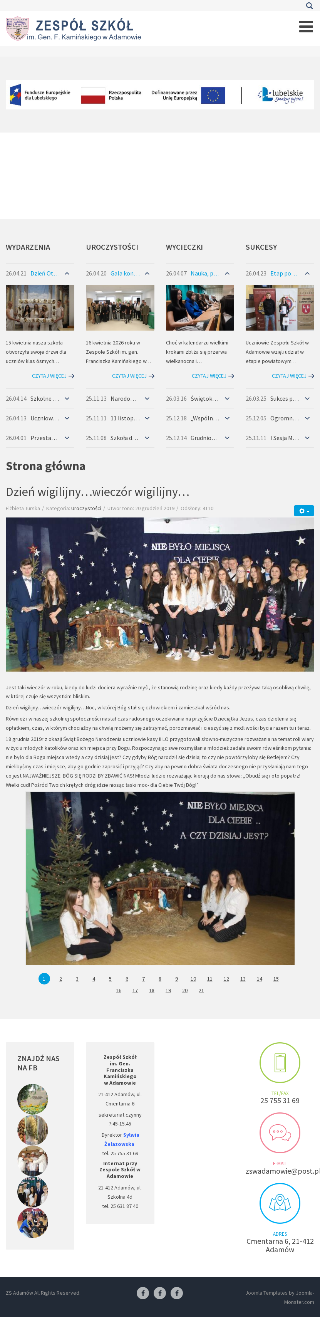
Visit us (280, 1203)
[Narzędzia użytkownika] (304, 510)
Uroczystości (86, 508)
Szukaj (309, 5)
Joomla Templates (266, 1292)
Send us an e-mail (280, 1132)
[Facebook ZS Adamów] (143, 1293)
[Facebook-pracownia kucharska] (177, 1293)
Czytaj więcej (49, 375)
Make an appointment (280, 1062)
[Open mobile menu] (306, 26)
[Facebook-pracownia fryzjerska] (160, 1293)
